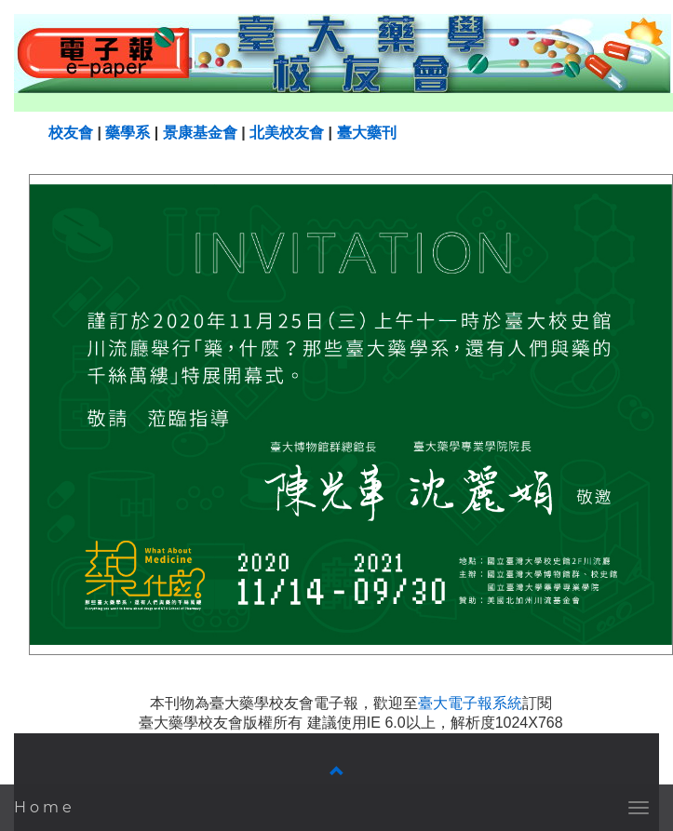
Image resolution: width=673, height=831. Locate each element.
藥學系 (127, 133)
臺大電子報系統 (470, 703)
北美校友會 (286, 133)
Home (44, 807)
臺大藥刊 (367, 133)
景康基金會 (200, 133)
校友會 (70, 133)
